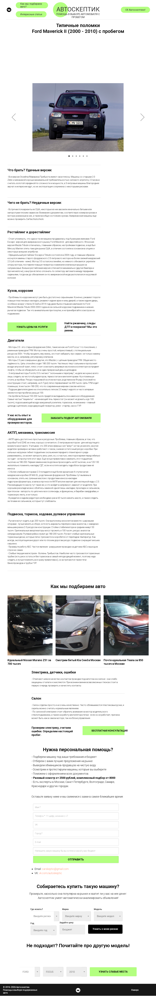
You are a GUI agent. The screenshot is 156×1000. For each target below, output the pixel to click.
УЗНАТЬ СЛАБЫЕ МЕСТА (113, 975)
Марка (65, 913)
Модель (98, 913)
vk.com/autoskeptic (50, 877)
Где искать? (36, 913)
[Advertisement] (78, 58)
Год (32, 927)
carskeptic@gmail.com (55, 873)
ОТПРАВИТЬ (76, 863)
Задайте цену (66, 927)
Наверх (135, 994)
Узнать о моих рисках (105, 933)
